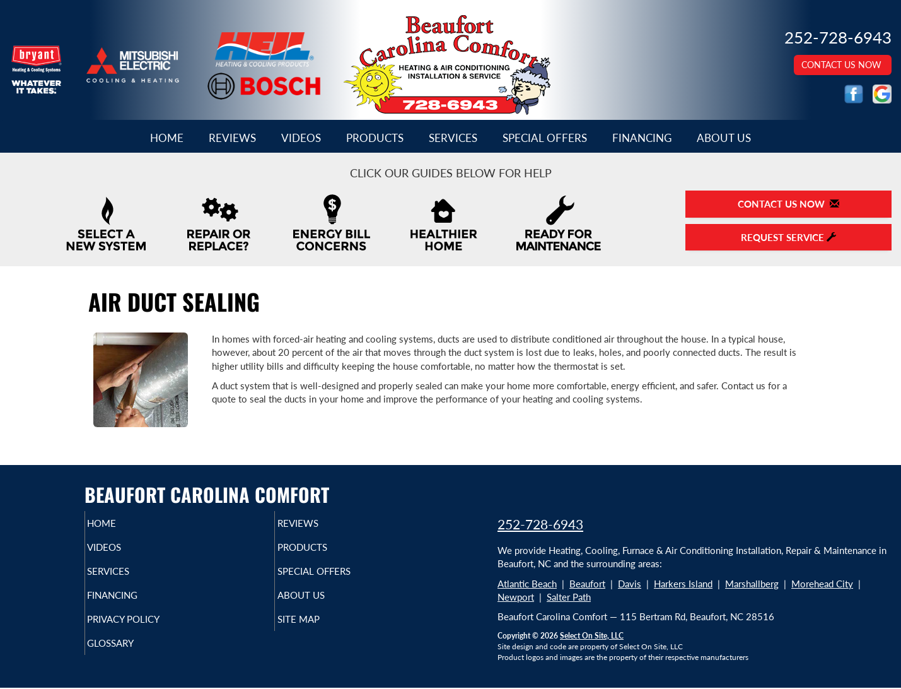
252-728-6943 (540, 524)
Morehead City (822, 583)
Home (166, 138)
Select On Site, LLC (592, 635)
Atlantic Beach (527, 583)
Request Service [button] (788, 237)
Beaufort (587, 583)
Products (375, 138)
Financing (641, 138)
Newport (515, 597)
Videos (301, 138)
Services (453, 138)
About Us (724, 138)
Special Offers (545, 138)
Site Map (319, 630)
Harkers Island (683, 583)
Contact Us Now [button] (842, 64)
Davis (629, 583)
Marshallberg (752, 583)
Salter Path (569, 597)
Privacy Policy (148, 630)
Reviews (232, 138)
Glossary (132, 657)
